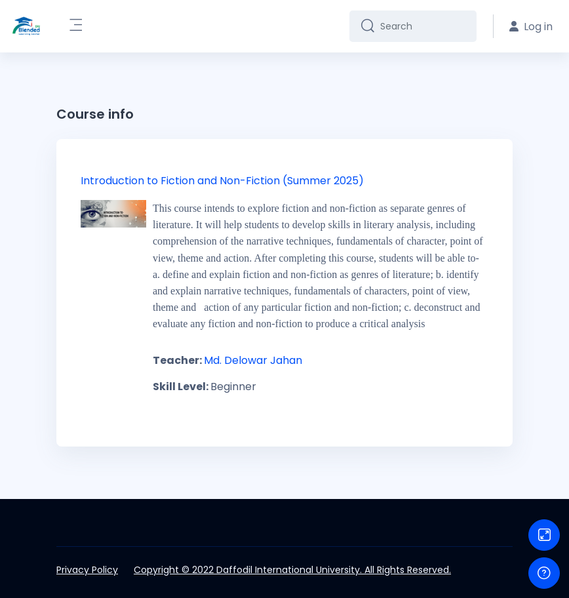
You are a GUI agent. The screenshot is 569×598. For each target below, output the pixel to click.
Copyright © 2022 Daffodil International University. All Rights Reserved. (292, 569)
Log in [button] (531, 26)
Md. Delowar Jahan (253, 360)
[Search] (423, 26)
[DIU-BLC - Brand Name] (26, 26)
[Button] (544, 535)
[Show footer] (544, 573)
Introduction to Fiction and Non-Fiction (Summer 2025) (222, 180)
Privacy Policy (87, 569)
